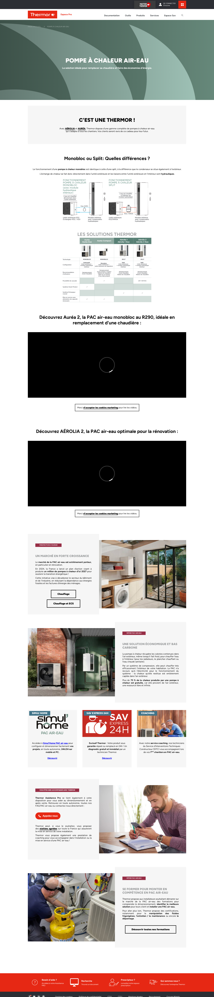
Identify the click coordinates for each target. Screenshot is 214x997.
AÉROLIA (70, 128)
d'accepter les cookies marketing (100, 407)
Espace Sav (170, 15)
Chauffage (63, 593)
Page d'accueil (34, 27)
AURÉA (81, 128)
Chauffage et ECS (63, 603)
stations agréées (48, 828)
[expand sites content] (182, 4)
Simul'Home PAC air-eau (55, 743)
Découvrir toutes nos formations (151, 929)
